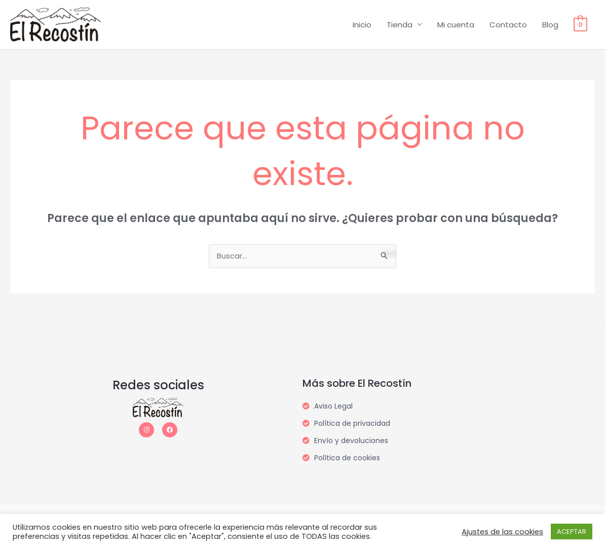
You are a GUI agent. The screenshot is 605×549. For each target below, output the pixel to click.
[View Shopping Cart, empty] (580, 24)
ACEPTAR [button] (571, 531)
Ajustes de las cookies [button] (502, 531)
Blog (550, 24)
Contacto (508, 24)
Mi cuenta (455, 24)
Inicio (362, 24)
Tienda (399, 24)
